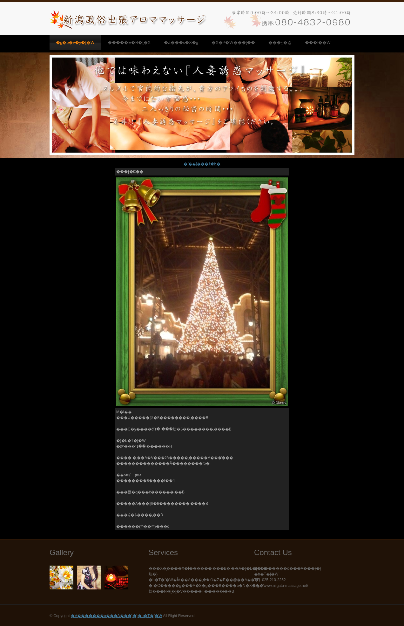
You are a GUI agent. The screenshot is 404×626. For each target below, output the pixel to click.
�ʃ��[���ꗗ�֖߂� (202, 164)
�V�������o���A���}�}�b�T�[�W (116, 616)
